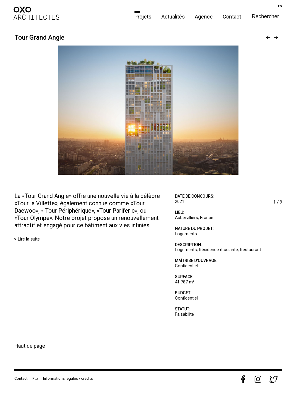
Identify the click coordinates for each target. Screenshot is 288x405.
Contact (232, 17)
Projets (143, 17)
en (280, 6)
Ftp (35, 378)
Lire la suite (29, 239)
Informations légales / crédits (68, 378)
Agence (204, 17)
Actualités (173, 17)
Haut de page (29, 346)
